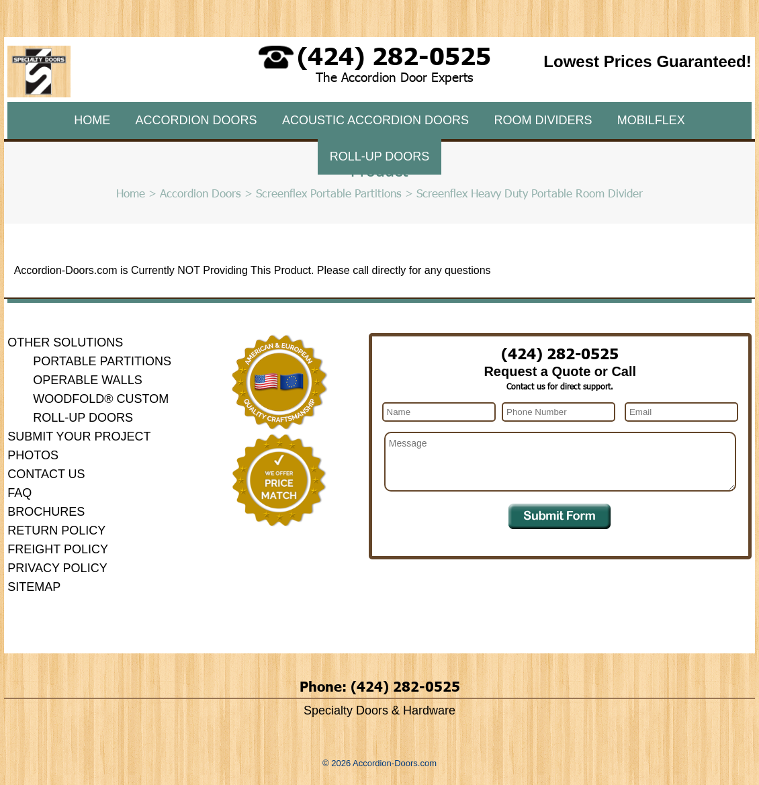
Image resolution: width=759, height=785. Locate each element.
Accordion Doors (196, 120)
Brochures (46, 511)
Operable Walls (87, 380)
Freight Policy (57, 549)
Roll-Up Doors (380, 156)
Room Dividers (543, 120)
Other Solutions (65, 342)
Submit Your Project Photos (78, 446)
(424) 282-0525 (394, 55)
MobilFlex (651, 120)
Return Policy (56, 530)
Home (92, 120)
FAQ (19, 493)
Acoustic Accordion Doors (375, 120)
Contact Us (46, 474)
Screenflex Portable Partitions (329, 192)
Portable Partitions (102, 361)
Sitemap (33, 587)
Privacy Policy (57, 568)
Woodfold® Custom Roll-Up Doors (101, 408)
